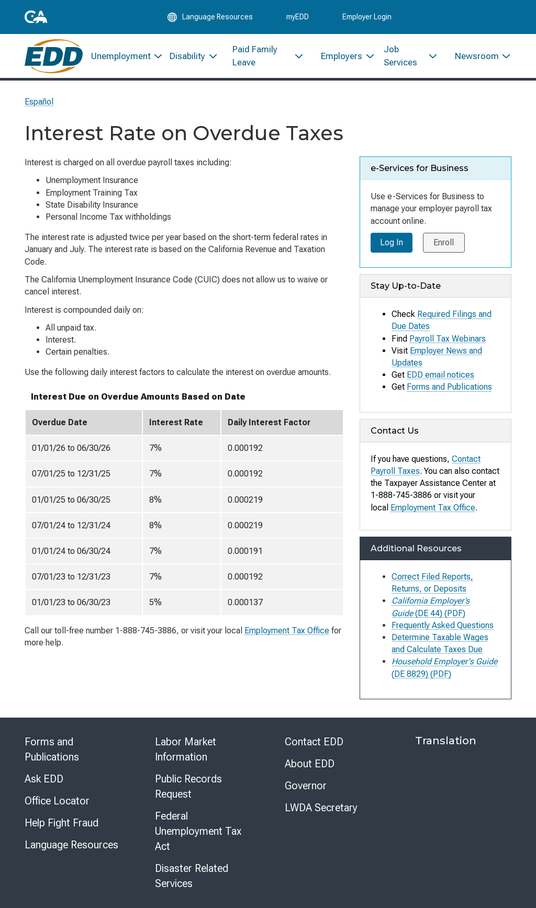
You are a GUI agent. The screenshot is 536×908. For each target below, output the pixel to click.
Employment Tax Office (286, 630)
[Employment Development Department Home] (54, 56)
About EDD (309, 763)
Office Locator (57, 800)
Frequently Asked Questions (443, 625)
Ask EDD (44, 779)
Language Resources (71, 844)
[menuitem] (122, 56)
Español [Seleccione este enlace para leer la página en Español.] (39, 102)
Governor (306, 785)
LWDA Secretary (321, 807)
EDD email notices (440, 375)
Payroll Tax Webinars (447, 339)
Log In (391, 242)
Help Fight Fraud (61, 822)
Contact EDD (314, 741)
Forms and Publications (449, 387)
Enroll (444, 242)
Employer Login (367, 17)
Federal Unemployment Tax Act (198, 831)
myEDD (297, 17)
